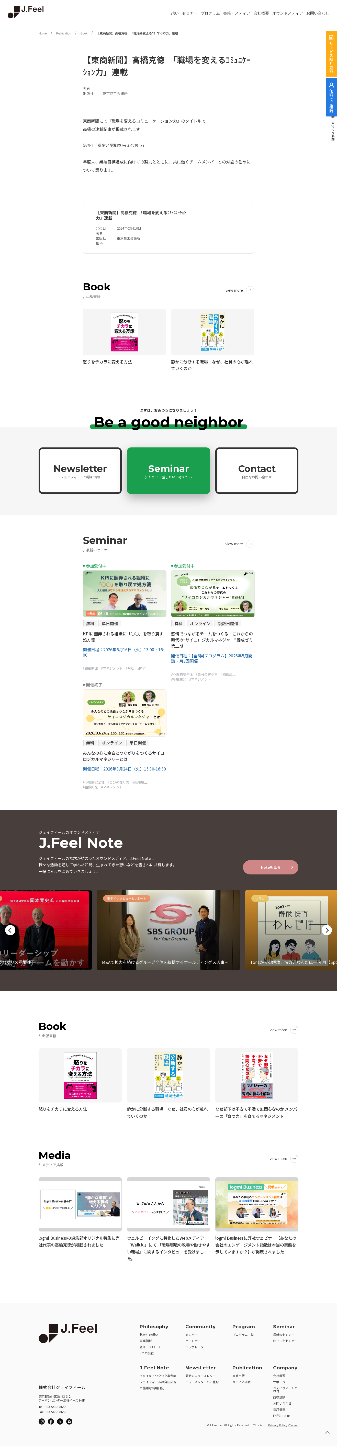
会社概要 (261, 13)
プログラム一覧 (243, 1333)
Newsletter (80, 471)
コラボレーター (196, 1345)
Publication (63, 33)
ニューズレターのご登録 (202, 1380)
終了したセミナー (285, 1339)
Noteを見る (270, 867)
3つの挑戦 (147, 1351)
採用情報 (279, 1407)
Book (84, 33)
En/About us (281, 1414)
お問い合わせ (317, 13)
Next (327, 930)
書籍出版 (238, 1374)
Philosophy (154, 1325)
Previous (10, 930)
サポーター (280, 1380)
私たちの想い (149, 1333)
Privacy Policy (277, 1423)
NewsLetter (200, 1366)
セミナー (189, 13)
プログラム (210, 13)
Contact (257, 471)
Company (285, 1366)
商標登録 (279, 1395)
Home (43, 33)
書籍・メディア (236, 13)
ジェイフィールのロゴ (285, 1387)
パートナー (193, 1339)
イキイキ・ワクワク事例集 (158, 1374)
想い (175, 13)
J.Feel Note (154, 1366)
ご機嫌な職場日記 (152, 1386)
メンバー (191, 1333)
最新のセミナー (284, 1333)
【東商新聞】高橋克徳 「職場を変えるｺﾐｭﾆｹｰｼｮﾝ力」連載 (137, 33)
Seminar (168, 471)
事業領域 (146, 1339)
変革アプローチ (150, 1345)
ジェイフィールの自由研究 (158, 1380)
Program (243, 1325)
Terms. (293, 1423)
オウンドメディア (287, 13)
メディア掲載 (241, 1380)
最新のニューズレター (200, 1374)
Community (200, 1325)
